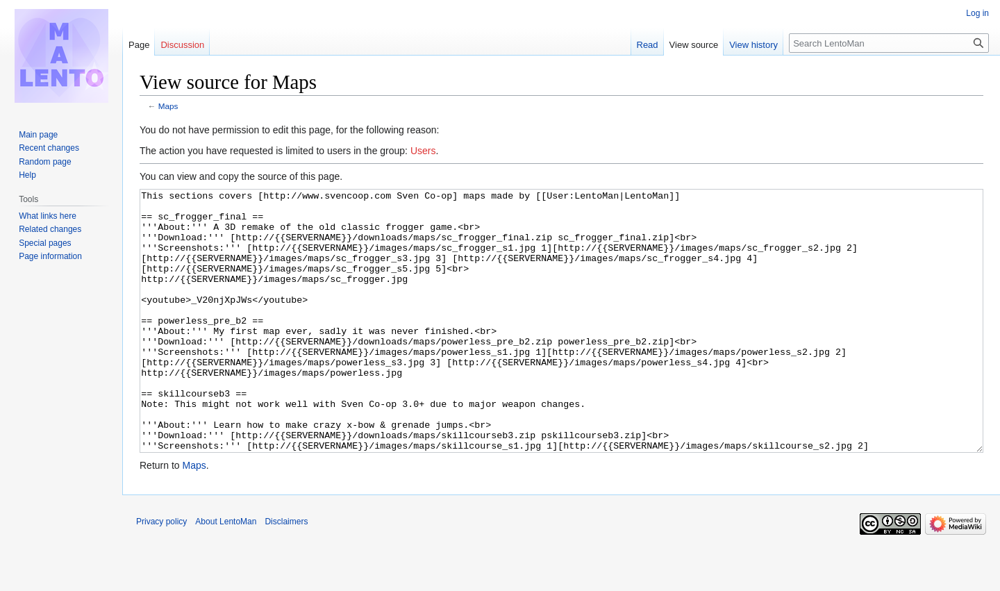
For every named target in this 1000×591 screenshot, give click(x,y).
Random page (45, 162)
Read (647, 45)
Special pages (45, 243)
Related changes (50, 229)
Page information (50, 256)
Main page (38, 135)
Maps (168, 105)
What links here (47, 216)
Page (138, 45)
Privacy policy (161, 573)
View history (753, 45)
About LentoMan (225, 573)
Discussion (182, 45)
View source (694, 45)
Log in (977, 13)
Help (27, 175)
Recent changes (49, 148)
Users (423, 150)
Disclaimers (286, 573)
